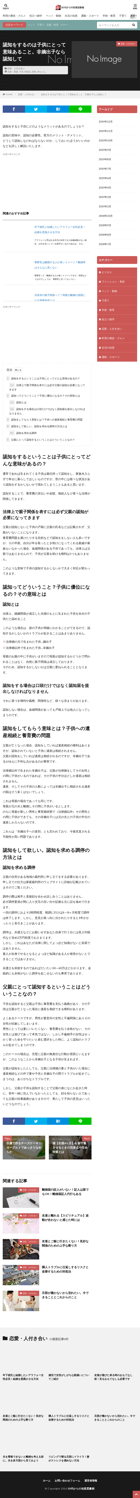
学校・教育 (109, 15)
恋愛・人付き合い (16, 68)
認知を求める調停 (23, 432)
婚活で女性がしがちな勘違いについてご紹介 (68, 1376)
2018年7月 (105, 244)
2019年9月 (105, 149)
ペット (31, 24)
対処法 (27, 71)
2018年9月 (105, 225)
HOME (9, 94)
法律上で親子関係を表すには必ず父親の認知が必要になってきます (47, 387)
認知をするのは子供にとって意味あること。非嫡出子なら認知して (74, 94)
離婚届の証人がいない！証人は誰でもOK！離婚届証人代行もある (65, 1192)
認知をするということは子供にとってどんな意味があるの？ (43, 378)
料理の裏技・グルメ (14, 15)
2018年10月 (106, 215)
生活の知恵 (71, 15)
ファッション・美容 (113, 281)
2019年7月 (105, 168)
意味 (34, 71)
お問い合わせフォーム (67, 1480)
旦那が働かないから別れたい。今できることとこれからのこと (65, 1295)
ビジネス (107, 272)
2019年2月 (105, 206)
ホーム (46, 1480)
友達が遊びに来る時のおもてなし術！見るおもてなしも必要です (113, 1376)
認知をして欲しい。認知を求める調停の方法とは (36, 426)
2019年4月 (105, 187)
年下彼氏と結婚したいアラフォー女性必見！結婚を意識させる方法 (23, 1376)
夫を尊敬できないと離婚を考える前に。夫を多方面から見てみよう (23, 1458)
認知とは (17, 402)
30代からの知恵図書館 (81, 1488)
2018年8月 (105, 234)
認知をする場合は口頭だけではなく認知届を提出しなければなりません (47, 411)
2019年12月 (106, 121)
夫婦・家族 (12, 71)
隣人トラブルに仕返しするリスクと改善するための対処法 (65, 1269)
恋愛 (49, 24)
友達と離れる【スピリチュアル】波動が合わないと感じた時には (65, 1217)
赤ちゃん (41, 71)
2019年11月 (106, 130)
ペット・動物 (53, 15)
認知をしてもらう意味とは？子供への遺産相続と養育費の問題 (44, 419)
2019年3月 (105, 196)
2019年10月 (106, 140)
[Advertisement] (47, 181)
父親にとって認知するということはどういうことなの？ (40, 439)
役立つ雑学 (35, 15)
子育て (123, 15)
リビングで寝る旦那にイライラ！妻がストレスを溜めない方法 (68, 1458)
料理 (56, 24)
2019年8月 (105, 159)
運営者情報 (90, 1480)
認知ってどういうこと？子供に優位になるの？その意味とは (43, 395)
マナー (64, 24)
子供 (21, 71)
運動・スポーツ (90, 15)
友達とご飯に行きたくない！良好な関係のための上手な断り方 (65, 1243)
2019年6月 (105, 178)
